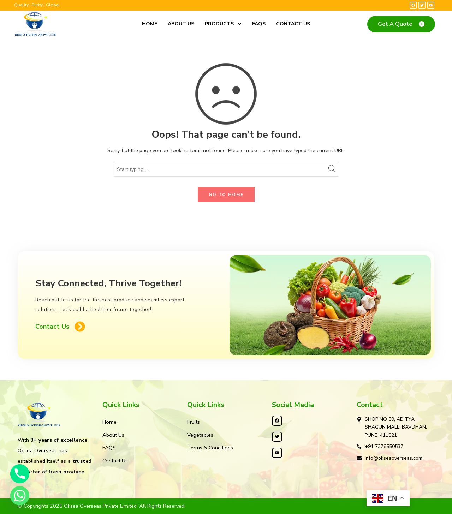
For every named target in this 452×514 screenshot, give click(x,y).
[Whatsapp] (19, 495)
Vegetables (200, 434)
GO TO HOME (226, 194)
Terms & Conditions (210, 447)
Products (223, 23)
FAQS (259, 23)
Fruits (193, 421)
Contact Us (293, 23)
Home (149, 23)
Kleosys (257, 505)
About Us (181, 23)
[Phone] (19, 473)
